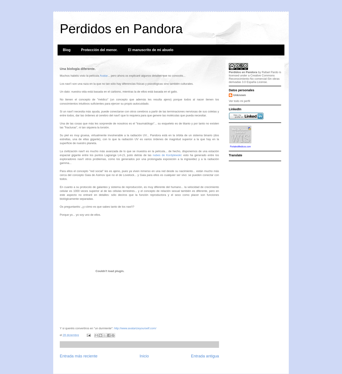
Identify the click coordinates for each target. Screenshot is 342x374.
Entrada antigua (205, 356)
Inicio (144, 356)
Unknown (239, 95)
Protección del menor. (99, 50)
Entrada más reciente (78, 356)
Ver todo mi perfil (239, 101)
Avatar (104, 75)
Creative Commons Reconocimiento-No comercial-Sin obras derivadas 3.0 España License (254, 79)
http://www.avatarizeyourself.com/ (135, 328)
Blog (67, 50)
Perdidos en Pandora (121, 28)
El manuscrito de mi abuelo (150, 50)
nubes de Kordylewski (167, 155)
